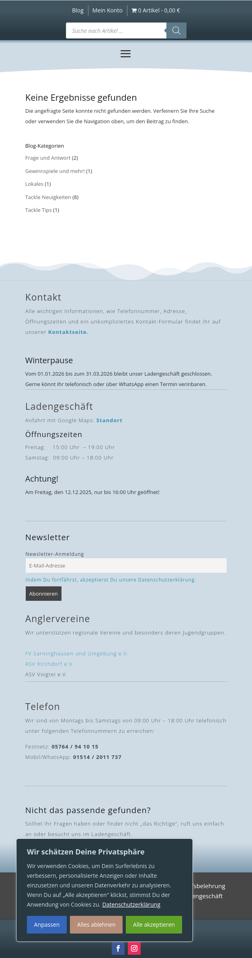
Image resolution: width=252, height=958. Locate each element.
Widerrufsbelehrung (197, 887)
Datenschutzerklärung (131, 904)
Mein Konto (107, 11)
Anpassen (47, 924)
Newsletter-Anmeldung (55, 554)
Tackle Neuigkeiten (48, 197)
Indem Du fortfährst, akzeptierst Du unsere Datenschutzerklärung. (111, 579)
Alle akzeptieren (154, 924)
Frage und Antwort (48, 157)
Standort (109, 420)
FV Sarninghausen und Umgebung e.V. (77, 653)
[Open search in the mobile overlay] (126, 30)
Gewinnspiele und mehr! (55, 171)
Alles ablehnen (96, 924)
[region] (104, 890)
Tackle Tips (38, 210)
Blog (78, 11)
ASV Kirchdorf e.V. (49, 663)
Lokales (34, 183)
